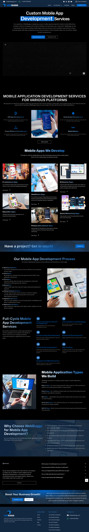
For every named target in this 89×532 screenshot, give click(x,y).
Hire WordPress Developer (54, 514)
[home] (10, 5)
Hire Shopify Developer (54, 517)
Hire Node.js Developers (54, 527)
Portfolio (66, 5)
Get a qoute (44, 141)
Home (49, 5)
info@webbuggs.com (11, 1)
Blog (38, 522)
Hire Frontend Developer (54, 519)
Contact (19, 482)
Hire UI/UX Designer (53, 522)
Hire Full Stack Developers (54, 530)
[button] (58, 5)
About (38, 517)
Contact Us (81, 5)
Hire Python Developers (54, 524)
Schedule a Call (52, 37)
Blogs (73, 5)
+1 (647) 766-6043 (26, 1)
